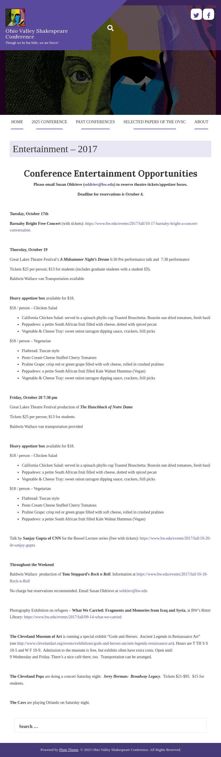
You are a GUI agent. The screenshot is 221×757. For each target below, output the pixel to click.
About (201, 122)
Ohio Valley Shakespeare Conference (36, 34)
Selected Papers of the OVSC (154, 122)
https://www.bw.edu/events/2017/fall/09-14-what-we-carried (72, 617)
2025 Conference (49, 122)
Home (17, 122)
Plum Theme (69, 750)
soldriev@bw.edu (99, 184)
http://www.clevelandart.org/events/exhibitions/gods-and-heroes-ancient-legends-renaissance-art (95, 643)
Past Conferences (95, 122)
